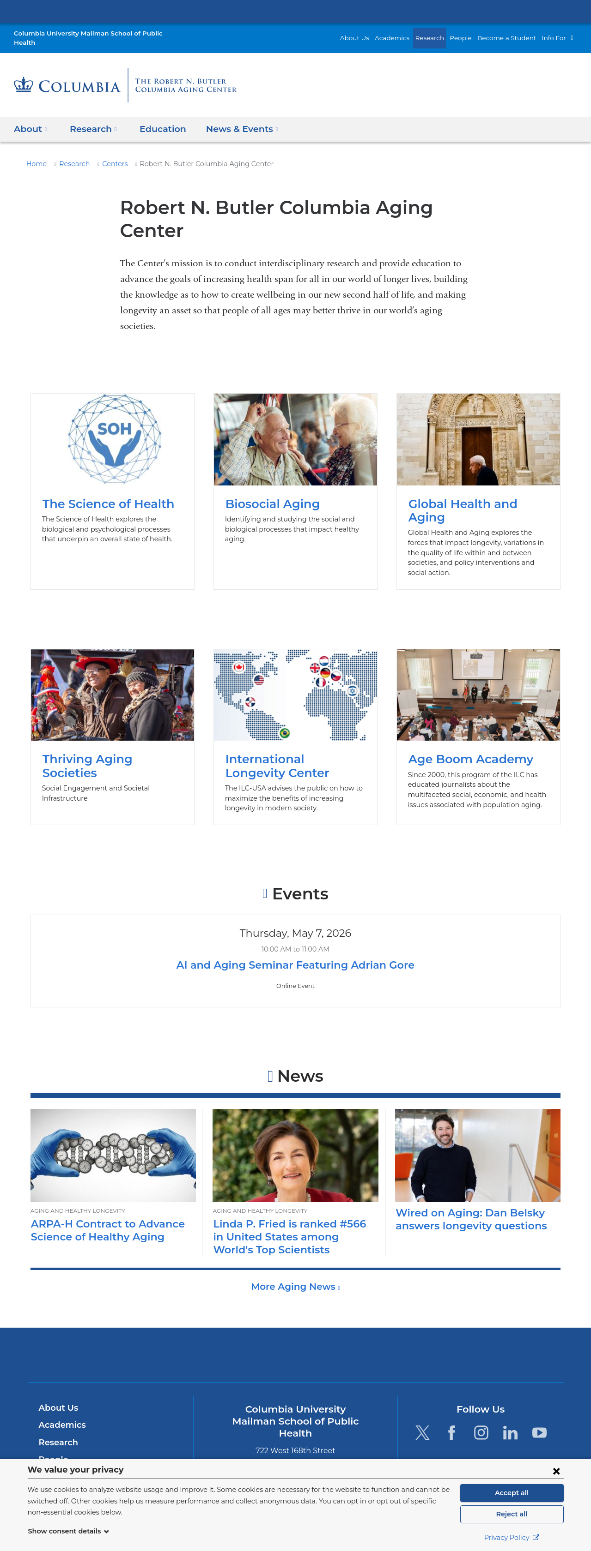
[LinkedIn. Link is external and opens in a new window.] (510, 1399)
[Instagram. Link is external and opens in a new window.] (481, 1399)
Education (156, 119)
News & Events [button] (233, 119)
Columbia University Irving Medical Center (295, 11)
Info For (555, 33)
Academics (407, 33)
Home (35, 154)
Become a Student (512, 33)
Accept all (512, 1493)
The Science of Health (113, 470)
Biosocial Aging (296, 470)
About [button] (31, 119)
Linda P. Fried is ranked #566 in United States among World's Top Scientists (295, 1203)
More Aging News (295, 1254)
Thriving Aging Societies (113, 704)
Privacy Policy (512, 1537)
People (471, 33)
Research (442, 33)
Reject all (511, 1514)
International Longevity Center (296, 704)
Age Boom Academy (479, 704)
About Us (374, 33)
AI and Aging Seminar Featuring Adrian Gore (295, 932)
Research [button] (91, 119)
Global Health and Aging (479, 470)
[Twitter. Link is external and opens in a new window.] (422, 1399)
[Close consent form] (556, 1470)
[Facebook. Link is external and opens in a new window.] (451, 1399)
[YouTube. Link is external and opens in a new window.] (540, 1399)
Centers (108, 154)
